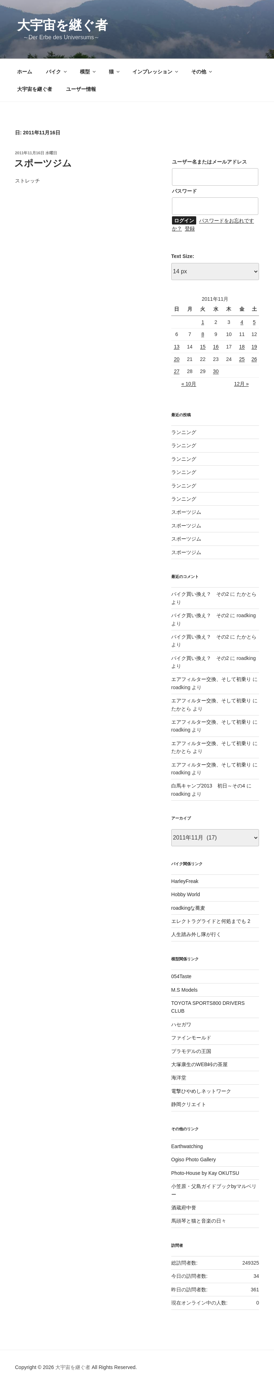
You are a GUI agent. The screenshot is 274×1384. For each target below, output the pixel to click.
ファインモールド (191, 1037)
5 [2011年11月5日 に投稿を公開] (254, 322)
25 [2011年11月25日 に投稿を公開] (242, 359)
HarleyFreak (184, 881)
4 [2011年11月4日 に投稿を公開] (241, 322)
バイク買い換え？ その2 (200, 594)
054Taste (181, 976)
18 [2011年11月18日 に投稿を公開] (242, 347)
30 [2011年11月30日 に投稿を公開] (216, 371)
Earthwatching (187, 1146)
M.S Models (184, 990)
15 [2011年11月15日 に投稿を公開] (203, 347)
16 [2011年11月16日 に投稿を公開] (216, 347)
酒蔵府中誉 (183, 1207)
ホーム (24, 71)
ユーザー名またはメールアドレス (209, 162)
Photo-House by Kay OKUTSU (205, 1173)
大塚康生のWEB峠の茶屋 (199, 1064)
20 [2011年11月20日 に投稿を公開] (176, 359)
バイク (57, 71)
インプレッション (155, 71)
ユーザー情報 (81, 89)
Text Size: (182, 256)
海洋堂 (178, 1077)
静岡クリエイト (188, 1104)
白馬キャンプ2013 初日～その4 (208, 786)
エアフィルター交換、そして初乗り (211, 679)
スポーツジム (43, 163)
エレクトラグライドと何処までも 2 (210, 921)
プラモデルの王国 (191, 1051)
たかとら (247, 594)
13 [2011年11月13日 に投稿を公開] (176, 347)
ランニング (183, 432)
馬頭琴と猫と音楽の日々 (198, 1221)
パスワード (184, 191)
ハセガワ (181, 1024)
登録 (190, 228)
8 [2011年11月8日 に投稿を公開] (202, 334)
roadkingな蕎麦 (188, 908)
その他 (202, 71)
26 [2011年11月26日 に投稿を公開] (254, 359)
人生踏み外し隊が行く (196, 934)
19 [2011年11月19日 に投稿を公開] (254, 347)
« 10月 (188, 384)
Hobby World (185, 894)
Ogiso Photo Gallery (193, 1159)
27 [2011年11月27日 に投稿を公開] (176, 371)
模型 (88, 71)
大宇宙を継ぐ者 (62, 25)
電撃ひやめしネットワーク (201, 1091)
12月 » (241, 384)
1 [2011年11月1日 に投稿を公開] (202, 322)
